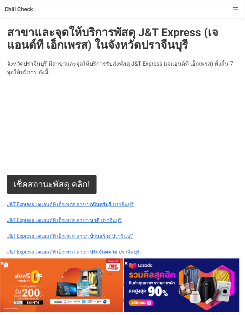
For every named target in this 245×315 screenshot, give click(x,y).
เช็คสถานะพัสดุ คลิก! (52, 184)
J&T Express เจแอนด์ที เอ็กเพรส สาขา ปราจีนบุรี (70, 204)
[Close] (2, 263)
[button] (235, 9)
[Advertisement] (122, 126)
